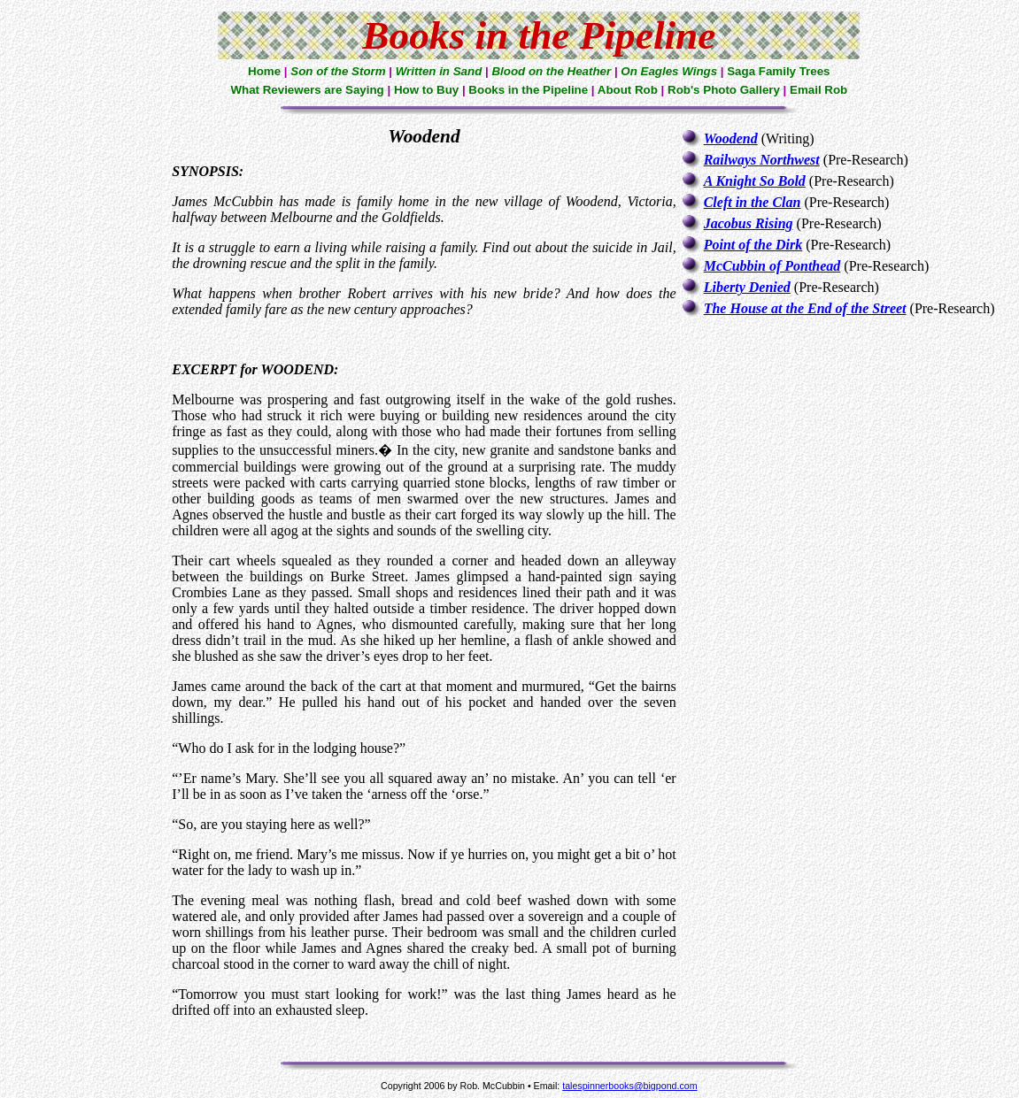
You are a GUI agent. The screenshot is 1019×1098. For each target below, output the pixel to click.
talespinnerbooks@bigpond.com (629, 1085)
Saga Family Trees (778, 71)
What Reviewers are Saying (306, 89)
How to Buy (426, 89)
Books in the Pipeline (528, 89)
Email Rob (818, 89)
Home (264, 71)
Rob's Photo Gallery (724, 89)
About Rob (628, 89)
